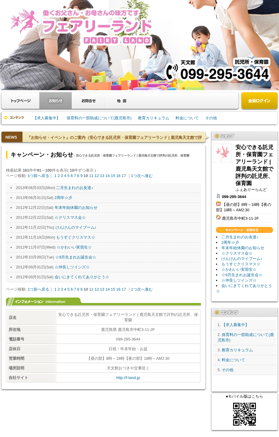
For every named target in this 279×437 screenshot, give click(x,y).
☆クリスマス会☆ (70, 217)
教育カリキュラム (153, 118)
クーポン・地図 (121, 100)
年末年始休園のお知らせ (76, 207)
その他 (211, 118)
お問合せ (88, 100)
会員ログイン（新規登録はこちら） (259, 101)
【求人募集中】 (46, 118)
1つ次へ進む (142, 175)
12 (96, 175)
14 (107, 175)
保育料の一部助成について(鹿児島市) (99, 118)
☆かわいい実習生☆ (74, 247)
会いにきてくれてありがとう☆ (82, 277)
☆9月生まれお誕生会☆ (75, 257)
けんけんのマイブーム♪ (76, 227)
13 (102, 175)
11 (91, 175)
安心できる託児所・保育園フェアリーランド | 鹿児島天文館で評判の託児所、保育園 (222, 153)
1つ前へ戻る (38, 175)
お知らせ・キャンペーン (55, 100)
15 (113, 175)
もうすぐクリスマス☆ (75, 237)
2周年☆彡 (63, 197)
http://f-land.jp (128, 377)
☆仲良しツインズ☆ (72, 267)
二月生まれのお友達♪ (74, 187)
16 (118, 175)
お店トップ (21, 100)
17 (124, 175)
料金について (187, 118)
